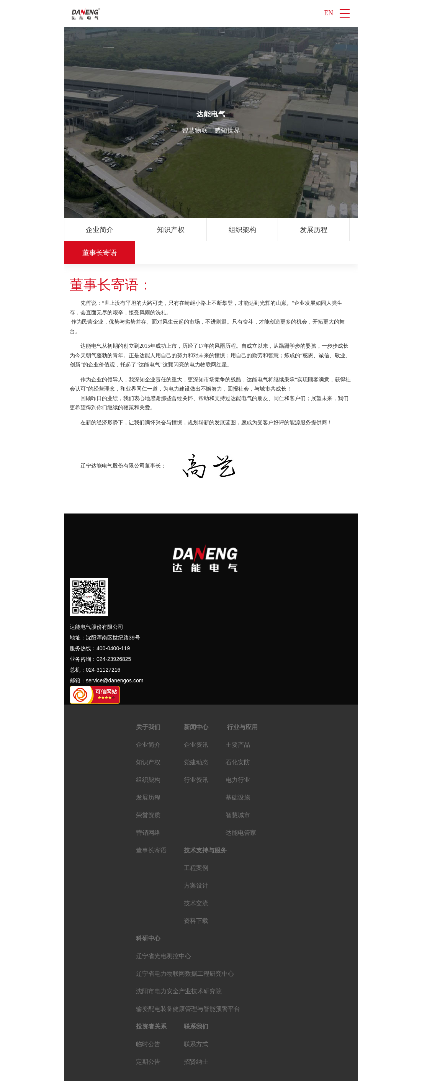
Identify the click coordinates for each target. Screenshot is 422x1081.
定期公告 (148, 1038)
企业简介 (96, 230)
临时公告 (148, 1021)
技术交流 (196, 880)
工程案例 (196, 845)
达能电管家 (241, 809)
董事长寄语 (151, 827)
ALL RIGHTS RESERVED (285, 1071)
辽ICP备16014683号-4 (171, 1071)
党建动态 (196, 739)
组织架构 (226, 230)
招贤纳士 (196, 1038)
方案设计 (196, 862)
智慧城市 (238, 792)
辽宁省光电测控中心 (163, 933)
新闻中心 (196, 704)
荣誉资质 (357, 230)
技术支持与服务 (205, 827)
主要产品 (238, 721)
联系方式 (196, 1021)
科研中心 (148, 915)
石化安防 (238, 739)
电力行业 (238, 757)
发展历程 (292, 230)
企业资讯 (196, 721)
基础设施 (238, 774)
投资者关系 (151, 1003)
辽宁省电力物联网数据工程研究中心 (185, 950)
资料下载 (196, 898)
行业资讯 (196, 757)
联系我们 (196, 1003)
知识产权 (161, 230)
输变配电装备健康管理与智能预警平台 (188, 986)
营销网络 (148, 809)
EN (328, 13)
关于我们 (148, 704)
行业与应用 (242, 704)
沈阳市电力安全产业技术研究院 (179, 968)
